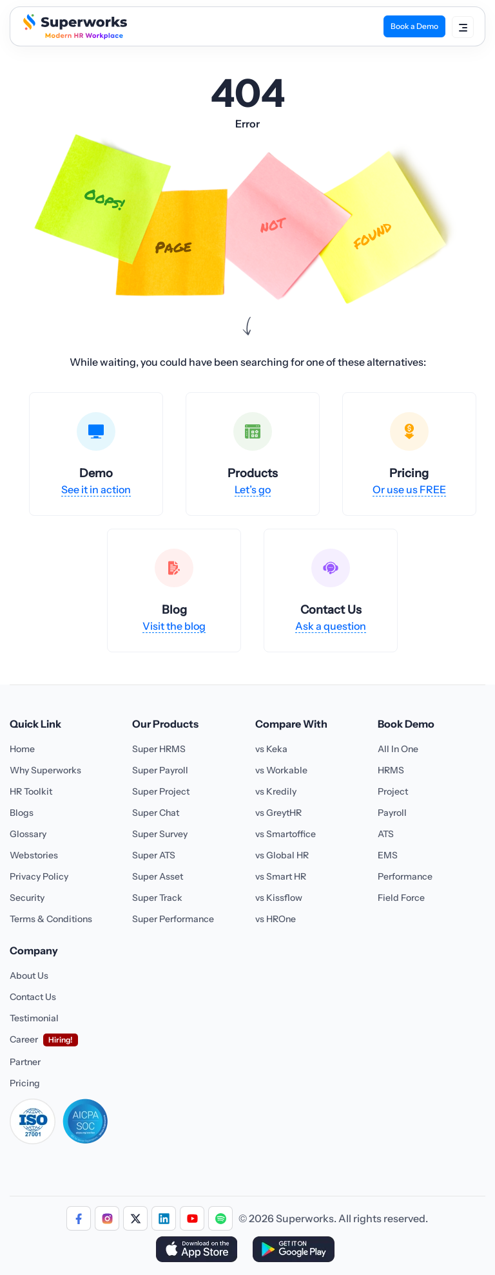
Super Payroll (160, 770)
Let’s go (253, 489)
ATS (386, 834)
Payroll (392, 812)
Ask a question (330, 625)
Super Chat (155, 812)
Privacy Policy (39, 876)
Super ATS (153, 855)
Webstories (34, 855)
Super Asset (157, 876)
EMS (388, 855)
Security (27, 897)
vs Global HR (282, 855)
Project (393, 791)
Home (22, 749)
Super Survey (160, 834)
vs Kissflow (278, 897)
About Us (29, 975)
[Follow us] (78, 1218)
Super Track (157, 897)
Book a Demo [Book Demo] (414, 26)
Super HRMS (159, 749)
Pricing (25, 1083)
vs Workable (281, 770)
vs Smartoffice (285, 834)
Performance (405, 876)
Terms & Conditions (51, 919)
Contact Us (33, 997)
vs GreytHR (278, 812)
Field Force (401, 897)
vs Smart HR (280, 876)
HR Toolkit (31, 791)
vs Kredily (275, 791)
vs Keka (271, 749)
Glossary (28, 834)
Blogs (22, 812)
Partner (25, 1062)
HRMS (391, 770)
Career (24, 1039)
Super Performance (173, 919)
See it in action (96, 489)
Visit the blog (174, 625)
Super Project (160, 791)
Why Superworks (45, 770)
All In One (398, 749)
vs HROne (275, 919)
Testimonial (34, 1018)
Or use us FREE (409, 489)
